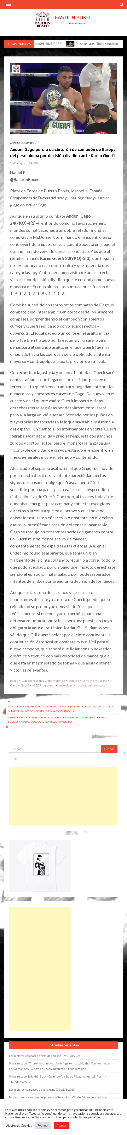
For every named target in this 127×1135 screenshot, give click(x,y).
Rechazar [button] (42, 1125)
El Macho (88, 680)
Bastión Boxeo (74, 17)
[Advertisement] (63, 796)
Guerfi (25, 685)
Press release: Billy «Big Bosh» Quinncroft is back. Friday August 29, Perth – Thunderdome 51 (57, 1079)
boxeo (14, 680)
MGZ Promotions (44, 685)
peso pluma (65, 685)
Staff (13, 163)
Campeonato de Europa (37, 680)
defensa (74, 680)
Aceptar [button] (61, 1125)
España (102, 680)
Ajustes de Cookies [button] (19, 1125)
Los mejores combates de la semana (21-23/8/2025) (42, 1089)
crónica (60, 680)
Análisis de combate (23, 142)
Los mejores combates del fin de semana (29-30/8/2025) (45, 1055)
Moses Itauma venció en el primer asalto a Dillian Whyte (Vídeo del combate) (58, 1097)
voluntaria (99, 685)
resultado (83, 685)
